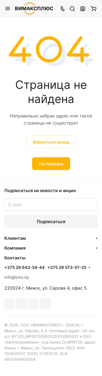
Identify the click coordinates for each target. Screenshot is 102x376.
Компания (15, 248)
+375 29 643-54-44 (24, 267)
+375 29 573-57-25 (66, 267)
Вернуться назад (51, 142)
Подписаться (51, 221)
